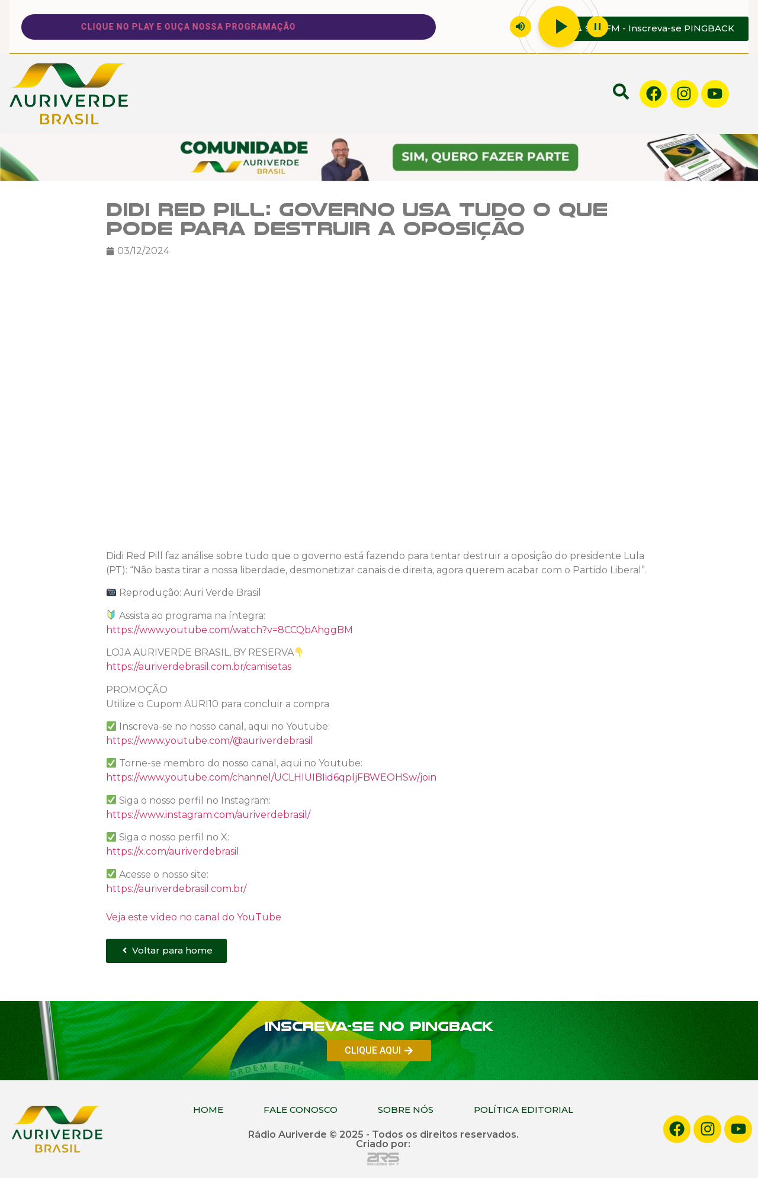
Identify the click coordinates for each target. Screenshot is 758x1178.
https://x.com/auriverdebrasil (172, 851)
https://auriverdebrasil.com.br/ (176, 888)
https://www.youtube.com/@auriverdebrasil (209, 740)
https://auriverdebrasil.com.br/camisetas (198, 666)
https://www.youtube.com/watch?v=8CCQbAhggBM (229, 629)
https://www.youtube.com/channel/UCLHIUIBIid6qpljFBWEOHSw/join (271, 777)
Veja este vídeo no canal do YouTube (193, 916)
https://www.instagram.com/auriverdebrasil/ (208, 814)
